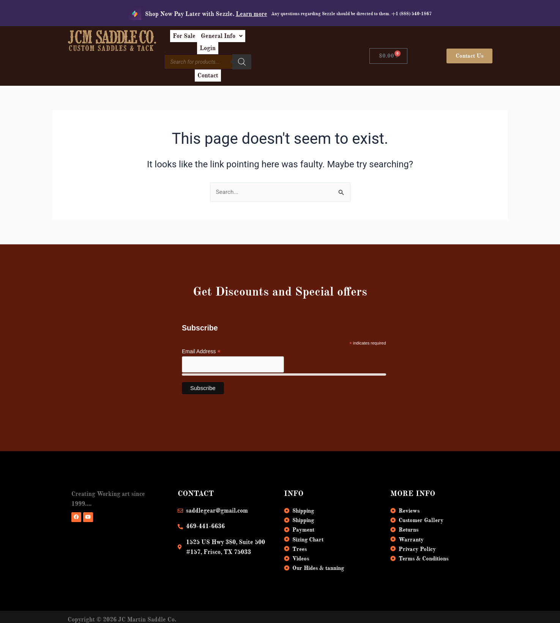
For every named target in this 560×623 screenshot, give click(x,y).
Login (307, 38)
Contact (306, 56)
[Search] (280, 55)
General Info (266, 38)
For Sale (222, 38)
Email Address (201, 335)
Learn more (251, 14)
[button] (266, 38)
